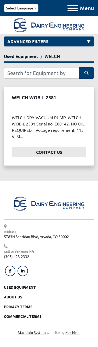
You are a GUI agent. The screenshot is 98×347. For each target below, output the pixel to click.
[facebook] (10, 271)
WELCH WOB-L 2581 (34, 97)
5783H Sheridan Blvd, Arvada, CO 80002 (36, 236)
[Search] (41, 73)
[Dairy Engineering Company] (49, 203)
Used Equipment (20, 287)
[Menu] (72, 8)
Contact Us (49, 152)
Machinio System (32, 332)
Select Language (19, 8)
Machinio (72, 332)
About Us (13, 297)
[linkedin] (23, 271)
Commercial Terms (23, 316)
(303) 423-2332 (16, 256)
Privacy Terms (18, 306)
